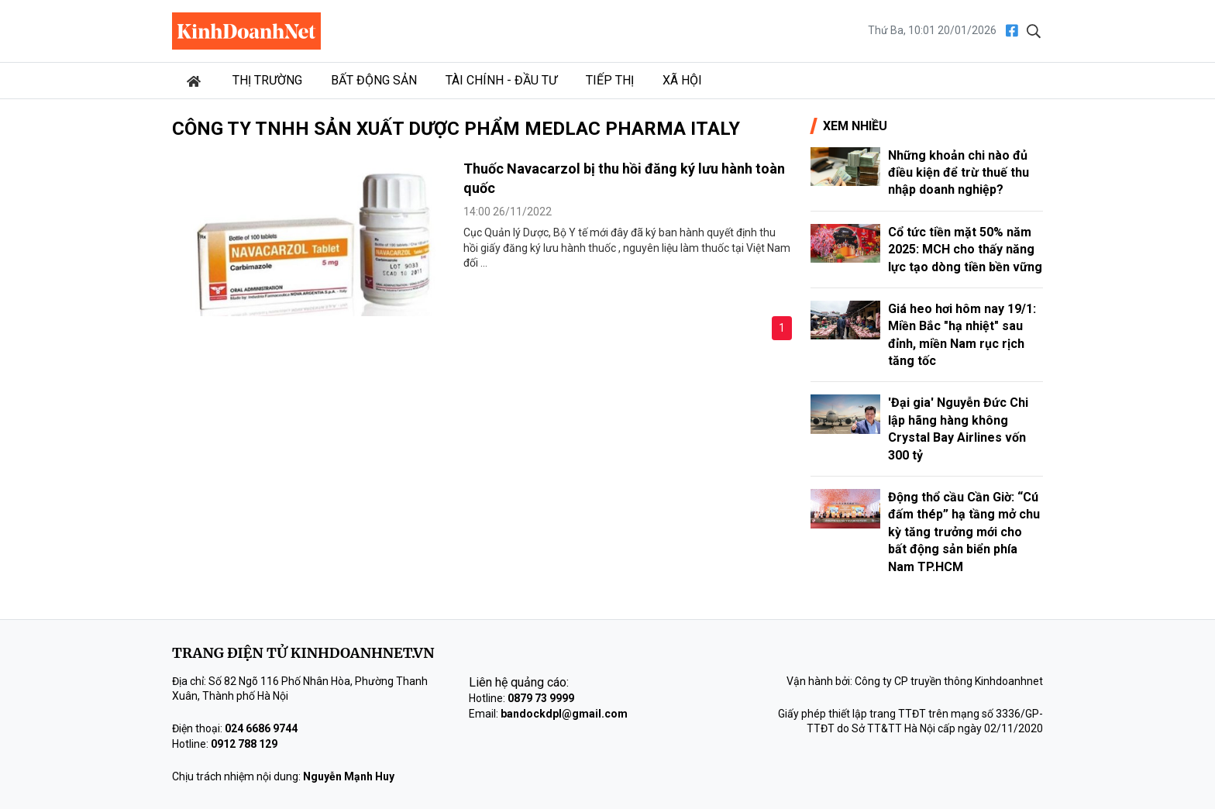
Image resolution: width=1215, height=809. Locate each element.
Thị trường (267, 80)
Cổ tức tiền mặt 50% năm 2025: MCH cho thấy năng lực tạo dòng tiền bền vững (965, 249)
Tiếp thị (610, 80)
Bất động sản (374, 80)
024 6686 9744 (261, 728)
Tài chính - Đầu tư (501, 80)
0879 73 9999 (541, 698)
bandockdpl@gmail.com (564, 713)
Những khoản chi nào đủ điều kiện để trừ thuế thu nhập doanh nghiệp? (958, 173)
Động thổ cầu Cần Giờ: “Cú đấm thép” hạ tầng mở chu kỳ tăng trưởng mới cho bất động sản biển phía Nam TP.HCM (964, 532)
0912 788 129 (244, 744)
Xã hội (682, 80)
